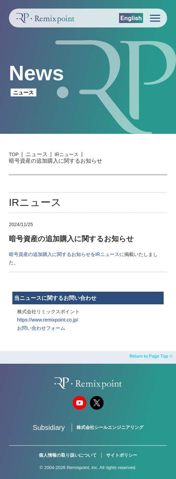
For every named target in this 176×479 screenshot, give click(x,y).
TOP (14, 154)
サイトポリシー (121, 455)
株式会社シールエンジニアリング (110, 427)
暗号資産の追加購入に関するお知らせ (50, 254)
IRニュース (67, 154)
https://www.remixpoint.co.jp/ (47, 320)
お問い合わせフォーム (41, 328)
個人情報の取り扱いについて (68, 455)
